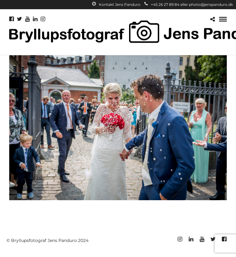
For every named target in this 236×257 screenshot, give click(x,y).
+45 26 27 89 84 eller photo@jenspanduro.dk (188, 4)
